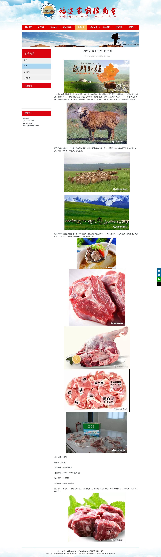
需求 (25, 60)
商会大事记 (67, 27)
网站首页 (28, 27)
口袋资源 (27, 78)
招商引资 (119, 27)
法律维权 (106, 27)
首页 (109, 44)
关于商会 (41, 27)
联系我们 (132, 27)
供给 (120, 44)
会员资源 (27, 72)
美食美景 (93, 27)
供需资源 (81, 27)
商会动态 (54, 27)
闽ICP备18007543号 (96, 551)
